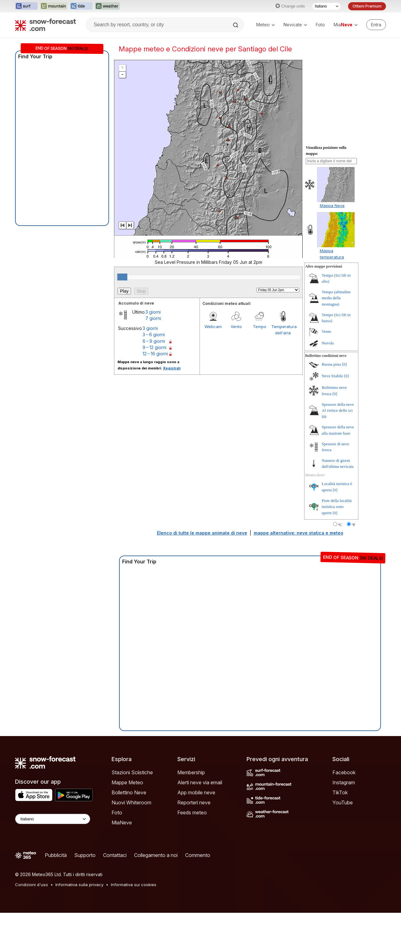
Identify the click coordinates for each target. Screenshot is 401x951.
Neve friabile (332, 376)
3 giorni (153, 312)
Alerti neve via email (199, 782)
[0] (344, 364)
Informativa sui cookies (133, 884)
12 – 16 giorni (155, 353)
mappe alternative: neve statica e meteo (298, 533)
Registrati (171, 368)
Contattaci (115, 855)
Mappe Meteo (127, 782)
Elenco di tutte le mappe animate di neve (202, 533)
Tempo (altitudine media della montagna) (336, 298)
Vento (236, 326)
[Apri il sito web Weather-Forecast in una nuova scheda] (107, 6)
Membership (191, 772)
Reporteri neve (194, 802)
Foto (320, 24)
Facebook (344, 772)
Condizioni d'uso (31, 884)
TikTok (340, 792)
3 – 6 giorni (154, 334)
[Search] (236, 25)
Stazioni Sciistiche (132, 772)
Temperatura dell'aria (282, 329)
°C (340, 525)
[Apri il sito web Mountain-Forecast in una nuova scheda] (53, 6)
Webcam (213, 326)
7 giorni (153, 318)
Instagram (343, 782)
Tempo (259, 326)
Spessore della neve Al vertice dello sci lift (338, 410)
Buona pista (331, 364)
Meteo (265, 24)
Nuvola (328, 343)
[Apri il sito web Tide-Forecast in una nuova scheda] (81, 6)
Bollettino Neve (129, 792)
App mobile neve (196, 792)
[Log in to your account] (376, 24)
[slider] (122, 277)
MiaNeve (122, 822)
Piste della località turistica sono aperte (337, 506)
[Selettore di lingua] (326, 6)
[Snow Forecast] (45, 24)
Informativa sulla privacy (79, 884)
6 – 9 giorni (154, 341)
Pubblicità (56, 855)
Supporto (85, 855)
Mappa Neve (332, 205)
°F (353, 525)
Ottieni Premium (367, 6)
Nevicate (295, 24)
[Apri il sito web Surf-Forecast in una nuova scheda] (26, 6)
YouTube (342, 802)
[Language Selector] (52, 819)
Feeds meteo (192, 812)
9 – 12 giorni (154, 347)
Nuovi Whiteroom (131, 802)
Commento (197, 855)
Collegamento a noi (156, 855)
